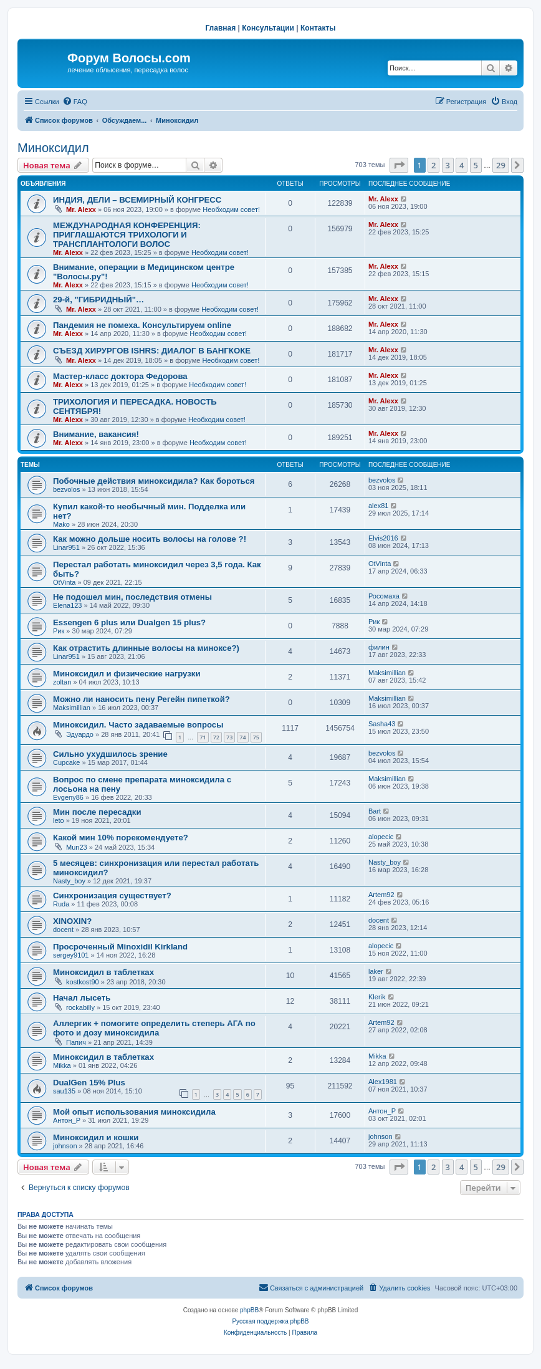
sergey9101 (71, 955)
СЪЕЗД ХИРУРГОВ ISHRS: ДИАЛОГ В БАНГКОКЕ (152, 350)
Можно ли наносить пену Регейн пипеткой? (141, 699)
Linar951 (66, 547)
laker (375, 971)
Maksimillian (387, 672)
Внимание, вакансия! (96, 434)
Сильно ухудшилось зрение (110, 754)
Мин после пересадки (97, 812)
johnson (65, 1146)
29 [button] (500, 165)
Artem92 (381, 894)
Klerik (377, 997)
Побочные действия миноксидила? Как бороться (154, 481)
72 (216, 737)
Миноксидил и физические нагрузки (127, 673)
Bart (374, 811)
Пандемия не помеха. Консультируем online (142, 325)
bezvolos (66, 489)
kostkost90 (82, 982)
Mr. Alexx (81, 209)
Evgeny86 (68, 797)
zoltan (62, 682)
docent (63, 929)
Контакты (318, 28)
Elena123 (67, 605)
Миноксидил (53, 148)
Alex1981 (382, 1081)
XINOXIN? (72, 921)
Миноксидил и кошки (95, 1137)
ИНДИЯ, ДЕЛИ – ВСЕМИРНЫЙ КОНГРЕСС (137, 199)
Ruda (61, 904)
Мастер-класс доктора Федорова (120, 376)
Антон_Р (66, 1120)
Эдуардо (79, 734)
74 (242, 737)
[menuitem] (74, 101)
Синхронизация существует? (112, 895)
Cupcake (66, 762)
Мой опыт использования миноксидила (134, 1112)
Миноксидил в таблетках (103, 972)
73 (229, 737)
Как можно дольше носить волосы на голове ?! (149, 539)
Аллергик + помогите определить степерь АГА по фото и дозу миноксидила (154, 1028)
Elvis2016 (383, 538)
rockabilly (80, 1007)
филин (379, 647)
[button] (399, 165)
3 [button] (448, 165)
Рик (58, 631)
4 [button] (461, 165)
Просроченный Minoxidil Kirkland (120, 946)
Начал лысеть (81, 997)
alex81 (378, 505)
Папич (76, 1042)
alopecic (380, 836)
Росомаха (384, 596)
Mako (61, 524)
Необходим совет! (231, 209)
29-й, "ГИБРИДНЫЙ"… (98, 299)
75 (256, 737)
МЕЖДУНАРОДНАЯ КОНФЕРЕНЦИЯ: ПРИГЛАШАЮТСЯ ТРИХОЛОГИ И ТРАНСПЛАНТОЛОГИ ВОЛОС (127, 235)
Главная (220, 28)
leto (58, 820)
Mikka (62, 1065)
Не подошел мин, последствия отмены (132, 597)
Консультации (268, 28)
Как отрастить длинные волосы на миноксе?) (146, 648)
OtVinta (64, 582)
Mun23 (76, 847)
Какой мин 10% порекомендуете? (120, 837)
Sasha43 (381, 724)
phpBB (249, 1310)
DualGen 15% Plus (89, 1082)
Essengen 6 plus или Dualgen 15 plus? (129, 622)
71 (202, 737)
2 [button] (433, 165)
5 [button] (476, 165)
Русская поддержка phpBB (270, 1321)
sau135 (64, 1091)
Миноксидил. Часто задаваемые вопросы (138, 724)
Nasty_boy (69, 881)
